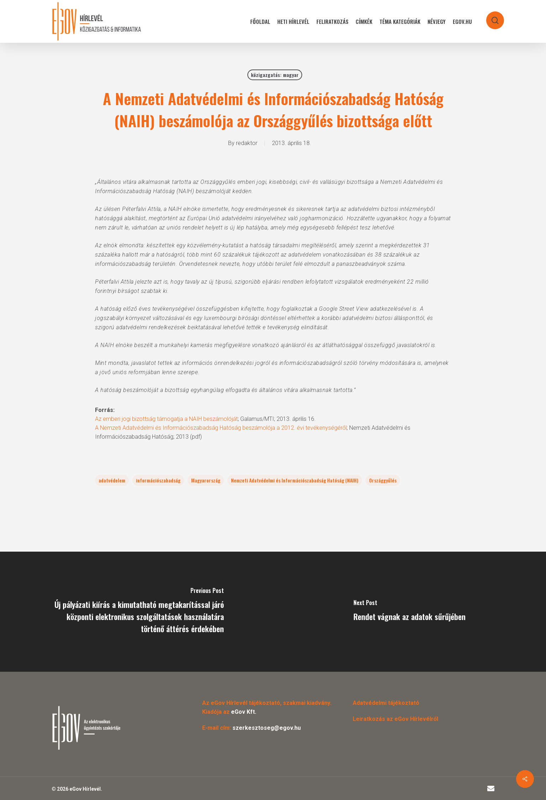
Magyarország (205, 480)
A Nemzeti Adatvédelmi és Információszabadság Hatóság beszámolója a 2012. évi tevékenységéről (221, 427)
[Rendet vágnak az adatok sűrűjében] (409, 612)
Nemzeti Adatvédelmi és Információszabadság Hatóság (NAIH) (294, 480)
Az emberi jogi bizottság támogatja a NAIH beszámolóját (166, 419)
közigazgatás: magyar (275, 74)
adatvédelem (112, 480)
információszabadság (158, 480)
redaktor (246, 143)
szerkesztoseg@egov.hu (266, 727)
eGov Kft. (243, 711)
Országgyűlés (383, 480)
